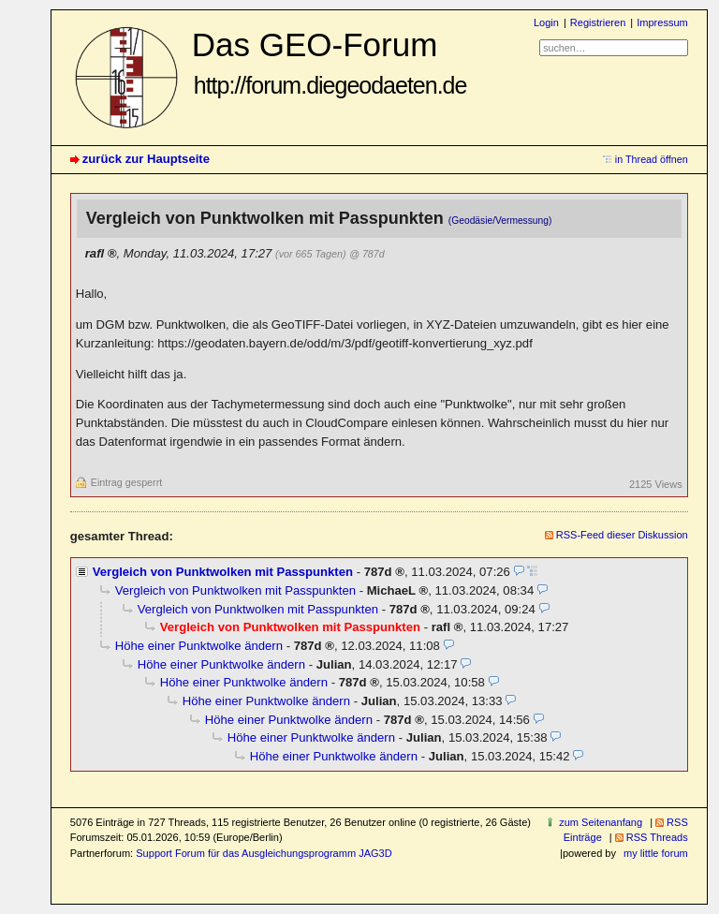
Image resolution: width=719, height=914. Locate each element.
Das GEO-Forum (329, 62)
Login (546, 22)
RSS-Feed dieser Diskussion (622, 534)
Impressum (662, 22)
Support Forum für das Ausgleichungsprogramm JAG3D (263, 853)
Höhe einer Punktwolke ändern (199, 646)
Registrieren (597, 22)
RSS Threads (657, 837)
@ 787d (366, 253)
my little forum (656, 853)
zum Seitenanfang (600, 822)
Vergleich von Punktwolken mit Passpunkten (223, 572)
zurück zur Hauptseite (146, 159)
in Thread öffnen (651, 159)
